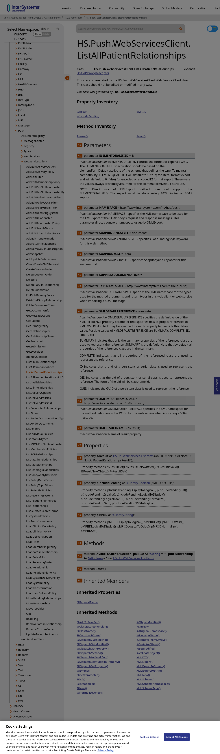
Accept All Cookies (177, 740)
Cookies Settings (149, 740)
